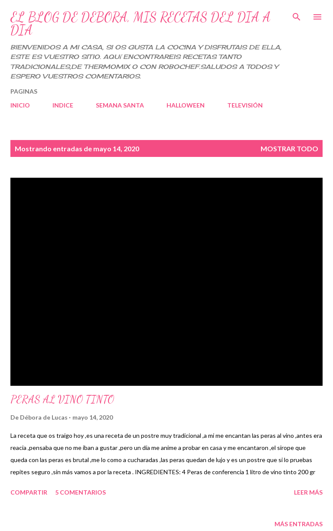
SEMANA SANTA (120, 105)
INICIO (20, 105)
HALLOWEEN (185, 105)
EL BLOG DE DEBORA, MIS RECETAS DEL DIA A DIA (140, 23)
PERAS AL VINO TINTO (62, 399)
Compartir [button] (28, 492)
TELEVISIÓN (245, 105)
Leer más (308, 492)
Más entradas (298, 524)
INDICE (62, 105)
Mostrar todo (289, 148)
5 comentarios (80, 492)
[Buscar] (296, 15)
